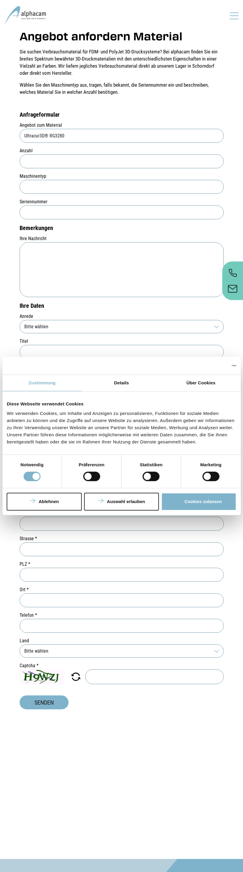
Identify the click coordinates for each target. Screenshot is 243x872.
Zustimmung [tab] (41, 382)
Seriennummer (33, 201)
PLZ (25, 564)
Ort (24, 589)
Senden (44, 702)
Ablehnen (49, 501)
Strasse (28, 538)
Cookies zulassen (203, 501)
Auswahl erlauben (126, 501)
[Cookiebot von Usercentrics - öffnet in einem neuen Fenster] (210, 365)
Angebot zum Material (41, 125)
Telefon (28, 615)
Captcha (29, 665)
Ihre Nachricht (33, 238)
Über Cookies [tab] (200, 382)
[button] (75, 676)
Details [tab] (121, 382)
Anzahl (26, 150)
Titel (24, 341)
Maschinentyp (33, 176)
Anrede (26, 316)
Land (24, 640)
